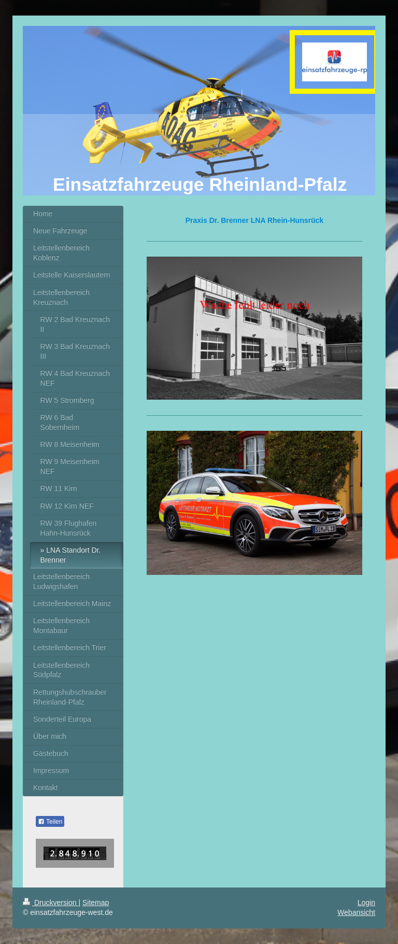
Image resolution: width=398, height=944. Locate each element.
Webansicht (356, 912)
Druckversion (50, 902)
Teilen (50, 821)
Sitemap (95, 902)
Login (366, 902)
